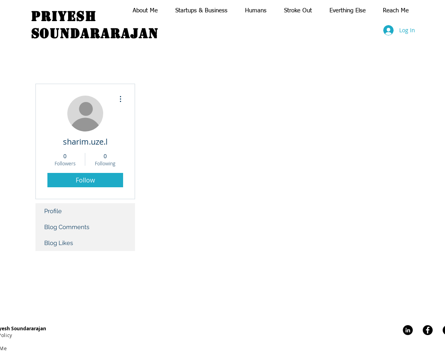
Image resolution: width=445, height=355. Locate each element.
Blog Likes (58, 243)
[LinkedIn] (408, 330)
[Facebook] (428, 330)
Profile (53, 211)
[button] (146, 11)
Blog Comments (66, 227)
